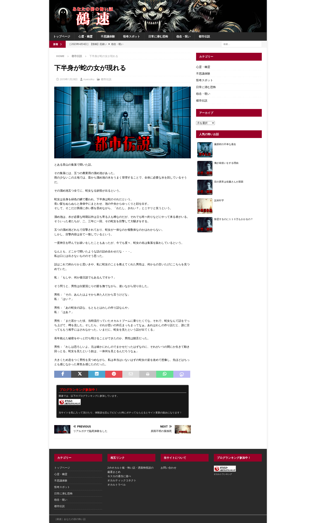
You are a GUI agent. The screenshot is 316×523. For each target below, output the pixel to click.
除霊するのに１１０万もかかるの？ (233, 219)
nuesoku (88, 79)
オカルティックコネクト (121, 480)
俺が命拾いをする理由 (226, 162)
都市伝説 (204, 36)
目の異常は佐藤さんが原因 (228, 181)
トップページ (61, 36)
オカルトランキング (69, 407)
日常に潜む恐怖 (158, 36)
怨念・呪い (183, 36)
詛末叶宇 (219, 200)
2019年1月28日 (69, 79)
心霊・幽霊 (85, 36)
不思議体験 (108, 36)
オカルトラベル (116, 484)
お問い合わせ (168, 467)
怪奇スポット (131, 36)
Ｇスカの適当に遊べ (119, 476)
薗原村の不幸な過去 (225, 144)
